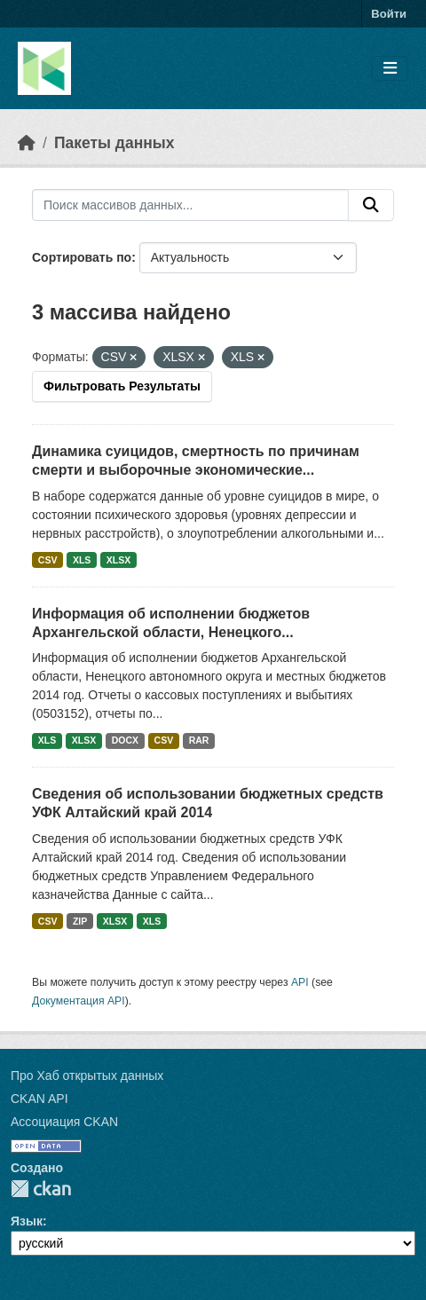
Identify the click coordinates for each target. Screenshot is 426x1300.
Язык (27, 1221)
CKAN (41, 1188)
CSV (48, 560)
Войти (388, 13)
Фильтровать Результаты (122, 386)
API (300, 982)
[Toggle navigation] (390, 69)
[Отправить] (371, 205)
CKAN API (39, 1098)
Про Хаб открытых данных (87, 1075)
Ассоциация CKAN (64, 1122)
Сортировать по (81, 257)
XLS (82, 560)
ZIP (80, 921)
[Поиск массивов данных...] (190, 205)
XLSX (118, 560)
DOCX (125, 740)
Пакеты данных (114, 143)
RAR (199, 740)
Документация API (78, 1001)
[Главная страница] (27, 143)
